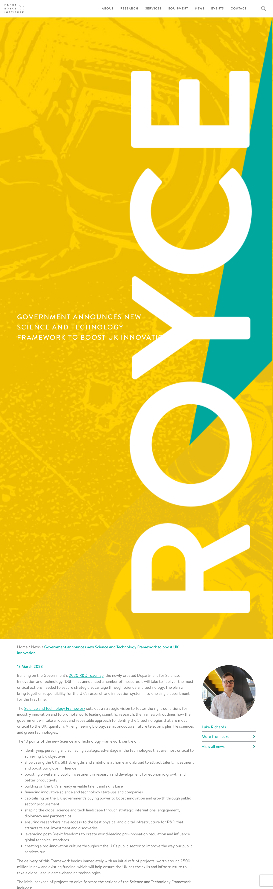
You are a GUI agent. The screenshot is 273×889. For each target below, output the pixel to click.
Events (217, 8)
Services (153, 8)
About (108, 8)
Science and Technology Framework (54, 708)
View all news (213, 746)
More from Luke (215, 736)
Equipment (178, 8)
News (199, 8)
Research (129, 8)
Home (22, 646)
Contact (239, 8)
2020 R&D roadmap (86, 675)
